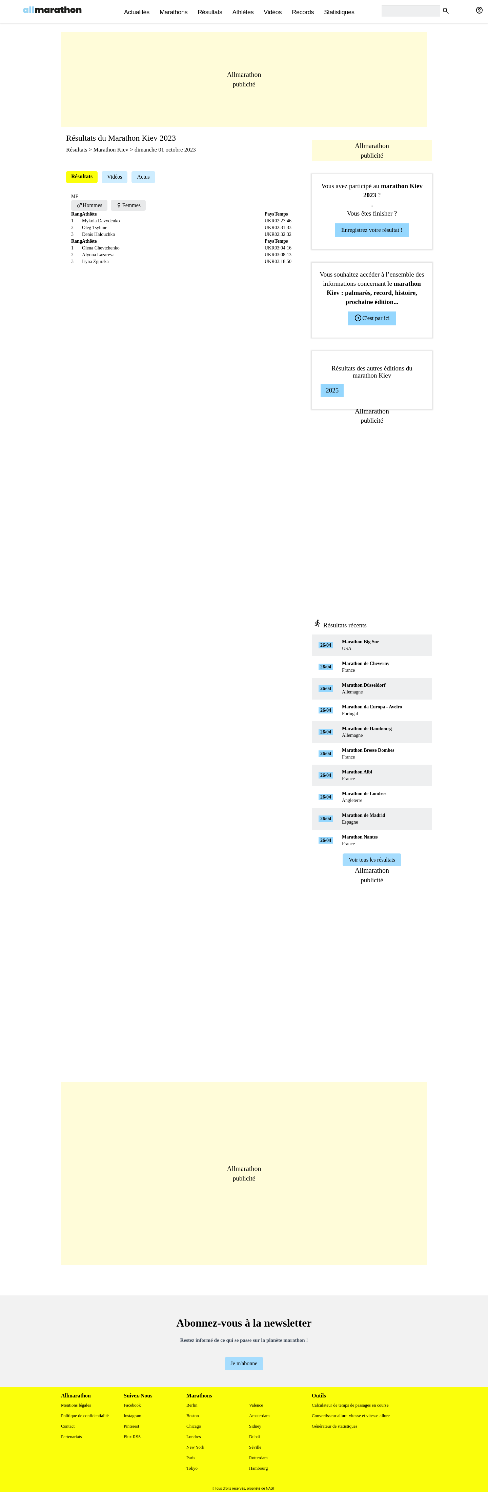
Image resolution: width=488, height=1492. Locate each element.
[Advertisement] (244, 79)
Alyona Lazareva (98, 254)
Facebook (132, 1405)
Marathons (173, 12)
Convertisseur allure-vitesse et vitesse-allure (351, 1415)
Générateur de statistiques (334, 1426)
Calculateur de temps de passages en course (350, 1405)
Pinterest (131, 1426)
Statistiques (339, 12)
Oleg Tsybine (94, 227)
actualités (136, 12)
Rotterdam (258, 1457)
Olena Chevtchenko (101, 247)
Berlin (192, 1405)
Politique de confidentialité (85, 1415)
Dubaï (254, 1436)
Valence (256, 1405)
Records (303, 12)
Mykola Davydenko (101, 220)
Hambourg (258, 1468)
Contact (68, 1426)
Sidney (255, 1426)
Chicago (193, 1426)
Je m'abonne (244, 1363)
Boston (192, 1415)
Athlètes (243, 12)
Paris (190, 1457)
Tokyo (192, 1468)
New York (195, 1447)
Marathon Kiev (110, 149)
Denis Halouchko (98, 234)
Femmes (128, 205)
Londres (193, 1436)
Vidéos (273, 12)
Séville (255, 1447)
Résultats (210, 12)
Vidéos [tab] (114, 177)
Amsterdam (259, 1415)
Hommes (89, 205)
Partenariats (71, 1436)
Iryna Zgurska (95, 261)
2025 (332, 390)
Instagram (132, 1415)
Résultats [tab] (82, 176)
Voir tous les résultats (372, 860)
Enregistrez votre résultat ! (372, 230)
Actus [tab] (143, 177)
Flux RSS (132, 1436)
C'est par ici (371, 318)
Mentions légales (76, 1405)
